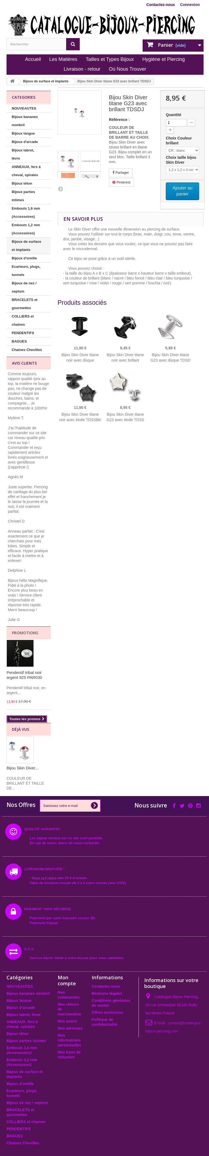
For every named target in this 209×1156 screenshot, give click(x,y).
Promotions (25, 632)
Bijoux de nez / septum (24, 287)
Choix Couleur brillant (179, 140)
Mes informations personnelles (69, 1040)
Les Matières (63, 59)
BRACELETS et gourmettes (25, 304)
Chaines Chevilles (27, 350)
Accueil (33, 59)
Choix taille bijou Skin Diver (181, 159)
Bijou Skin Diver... (23, 768)
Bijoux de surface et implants (26, 246)
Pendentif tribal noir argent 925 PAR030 (24, 675)
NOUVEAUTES (24, 108)
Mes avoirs (67, 1021)
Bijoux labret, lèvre (23, 154)
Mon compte (67, 980)
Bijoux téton (22, 183)
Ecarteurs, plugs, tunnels (26, 271)
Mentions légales (107, 993)
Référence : (119, 119)
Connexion (190, 4)
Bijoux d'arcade (25, 142)
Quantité (173, 115)
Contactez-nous (160, 4)
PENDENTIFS (23, 333)
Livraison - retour (82, 69)
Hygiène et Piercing (163, 59)
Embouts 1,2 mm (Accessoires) (26, 229)
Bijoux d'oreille (24, 258)
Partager (120, 172)
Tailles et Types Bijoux (110, 59)
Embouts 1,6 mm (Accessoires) (26, 212)
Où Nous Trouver (127, 69)
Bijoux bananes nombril (25, 121)
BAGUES (19, 341)
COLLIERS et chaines (23, 320)
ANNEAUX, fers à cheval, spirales (26, 171)
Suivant (60, 188)
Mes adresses (70, 1028)
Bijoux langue (23, 133)
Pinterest (121, 182)
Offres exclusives (107, 1012)
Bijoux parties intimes (23, 196)
